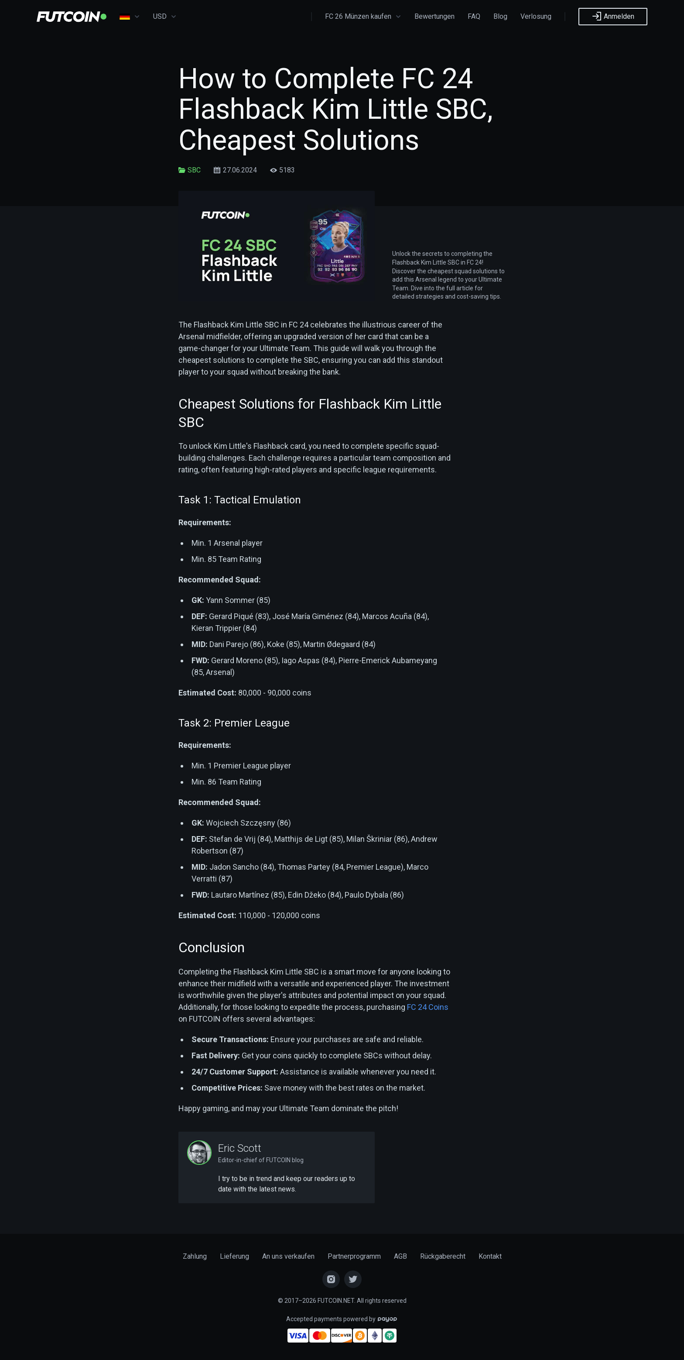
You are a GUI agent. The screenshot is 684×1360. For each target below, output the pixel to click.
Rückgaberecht (442, 1256)
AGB (400, 1256)
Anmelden (613, 16)
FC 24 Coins (427, 1007)
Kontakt (490, 1256)
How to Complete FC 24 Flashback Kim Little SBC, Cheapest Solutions (335, 109)
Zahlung (195, 1256)
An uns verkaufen (288, 1256)
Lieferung (234, 1256)
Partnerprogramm (354, 1256)
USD (165, 16)
